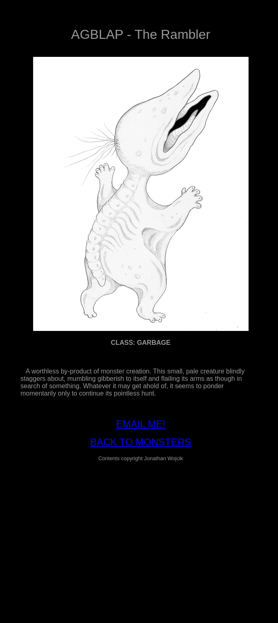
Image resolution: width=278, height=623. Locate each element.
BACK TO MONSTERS (140, 442)
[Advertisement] (140, 525)
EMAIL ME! (140, 424)
